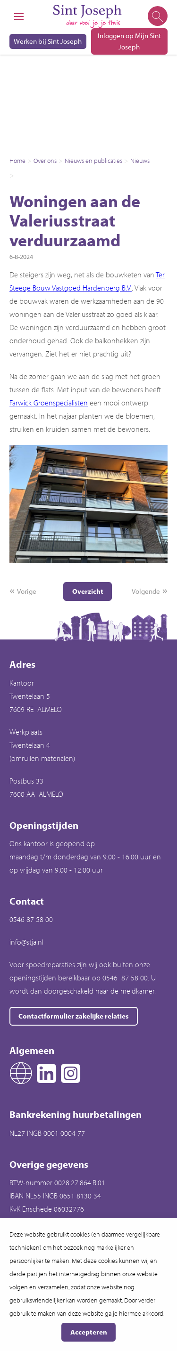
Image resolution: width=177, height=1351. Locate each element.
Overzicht (87, 591)
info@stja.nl (26, 942)
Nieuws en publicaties (93, 160)
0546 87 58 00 (31, 919)
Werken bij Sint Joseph (48, 41)
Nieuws (140, 160)
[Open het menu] (18, 16)
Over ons (45, 160)
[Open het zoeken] (157, 16)
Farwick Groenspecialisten (48, 402)
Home (17, 160)
